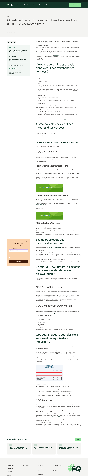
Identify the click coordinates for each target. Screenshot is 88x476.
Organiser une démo (74, 4)
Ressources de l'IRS (56, 416)
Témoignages (40, 468)
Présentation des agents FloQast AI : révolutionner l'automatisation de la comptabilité (16, 72)
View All (77, 439)
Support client (55, 468)
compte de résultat (56, 313)
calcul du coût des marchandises (55, 247)
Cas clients (48, 4)
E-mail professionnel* (13, 248)
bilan (65, 119)
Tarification (26, 4)
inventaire (56, 55)
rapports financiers (40, 204)
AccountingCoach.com (44, 384)
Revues (39, 470)
